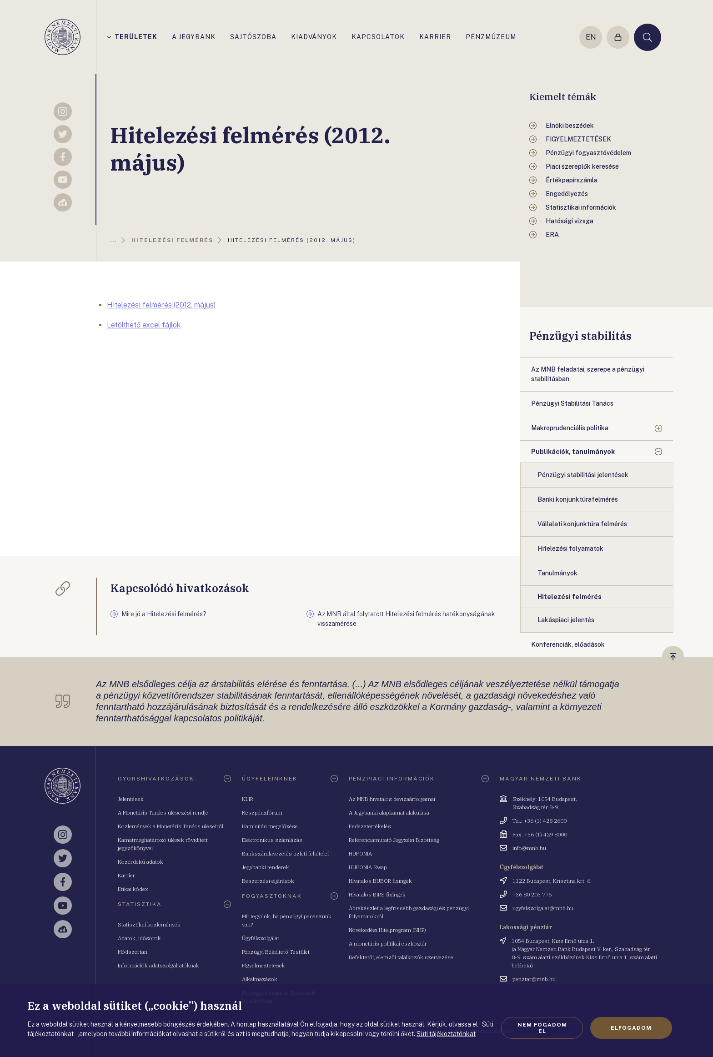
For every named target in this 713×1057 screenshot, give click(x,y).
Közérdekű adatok (140, 861)
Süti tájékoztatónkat (446, 1033)
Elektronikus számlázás (272, 839)
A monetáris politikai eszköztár (388, 943)
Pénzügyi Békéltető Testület (276, 951)
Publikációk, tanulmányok (573, 451)
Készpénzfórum (262, 812)
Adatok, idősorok (139, 938)
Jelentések (131, 798)
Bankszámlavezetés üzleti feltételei (285, 853)
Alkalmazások (259, 979)
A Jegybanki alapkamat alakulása (389, 812)
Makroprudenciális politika (569, 428)
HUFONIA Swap (368, 867)
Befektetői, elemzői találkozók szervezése (401, 957)
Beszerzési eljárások (268, 880)
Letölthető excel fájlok (144, 325)
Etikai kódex (133, 889)
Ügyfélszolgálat (260, 938)
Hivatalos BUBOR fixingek (380, 880)
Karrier (126, 875)
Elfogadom (631, 1028)
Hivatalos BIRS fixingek (377, 894)
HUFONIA (360, 853)
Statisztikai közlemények (149, 924)
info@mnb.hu (529, 848)
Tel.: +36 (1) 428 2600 (539, 820)
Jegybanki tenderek (265, 867)
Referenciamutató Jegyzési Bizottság (394, 839)
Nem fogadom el (542, 1028)
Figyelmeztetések (263, 965)
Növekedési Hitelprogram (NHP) (387, 929)
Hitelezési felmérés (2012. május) (161, 305)
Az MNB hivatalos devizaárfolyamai (392, 798)
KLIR (247, 798)
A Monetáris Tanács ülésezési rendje (163, 812)
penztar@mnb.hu (534, 979)
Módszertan (132, 951)
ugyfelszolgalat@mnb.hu (542, 908)
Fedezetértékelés (370, 826)
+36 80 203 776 (532, 894)
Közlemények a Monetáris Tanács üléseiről (170, 826)
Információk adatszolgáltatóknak (158, 965)
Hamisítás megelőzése (270, 826)
